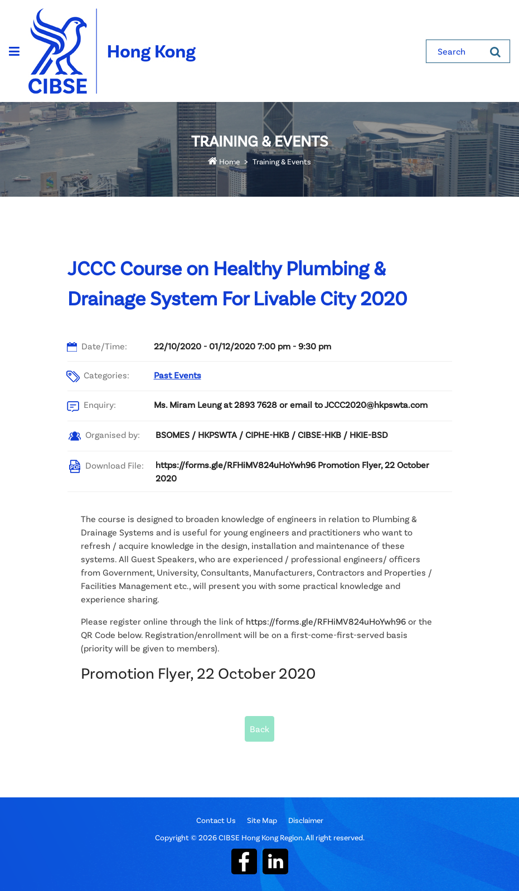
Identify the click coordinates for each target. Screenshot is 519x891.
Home (224, 161)
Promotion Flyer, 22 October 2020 (198, 672)
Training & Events (282, 161)
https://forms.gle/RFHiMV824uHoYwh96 (326, 621)
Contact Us (216, 820)
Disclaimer (305, 820)
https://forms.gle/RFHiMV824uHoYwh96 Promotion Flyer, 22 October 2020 (292, 471)
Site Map (262, 820)
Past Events (177, 374)
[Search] (495, 51)
